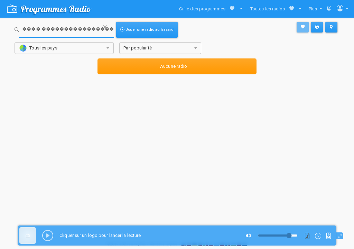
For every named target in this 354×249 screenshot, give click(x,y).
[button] (239, 8)
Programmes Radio (49, 9)
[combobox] (64, 48)
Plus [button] (313, 8)
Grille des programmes (202, 8)
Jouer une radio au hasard (147, 29)
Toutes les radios (267, 8)
